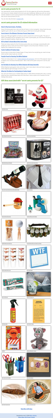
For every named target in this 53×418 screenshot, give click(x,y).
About (22, 417)
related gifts (20, 19)
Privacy (29, 417)
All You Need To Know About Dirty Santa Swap (14, 42)
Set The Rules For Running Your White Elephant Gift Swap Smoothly (20, 65)
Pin (36, 415)
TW (34, 415)
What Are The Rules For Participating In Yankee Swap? (16, 71)
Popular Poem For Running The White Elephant (14, 56)
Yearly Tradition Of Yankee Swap (10, 50)
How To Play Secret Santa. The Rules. (11, 27)
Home (19, 417)
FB (30, 415)
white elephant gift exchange (26, 59)
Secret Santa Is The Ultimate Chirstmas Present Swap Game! (17, 33)
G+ (32, 415)
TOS (26, 417)
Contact (33, 417)
